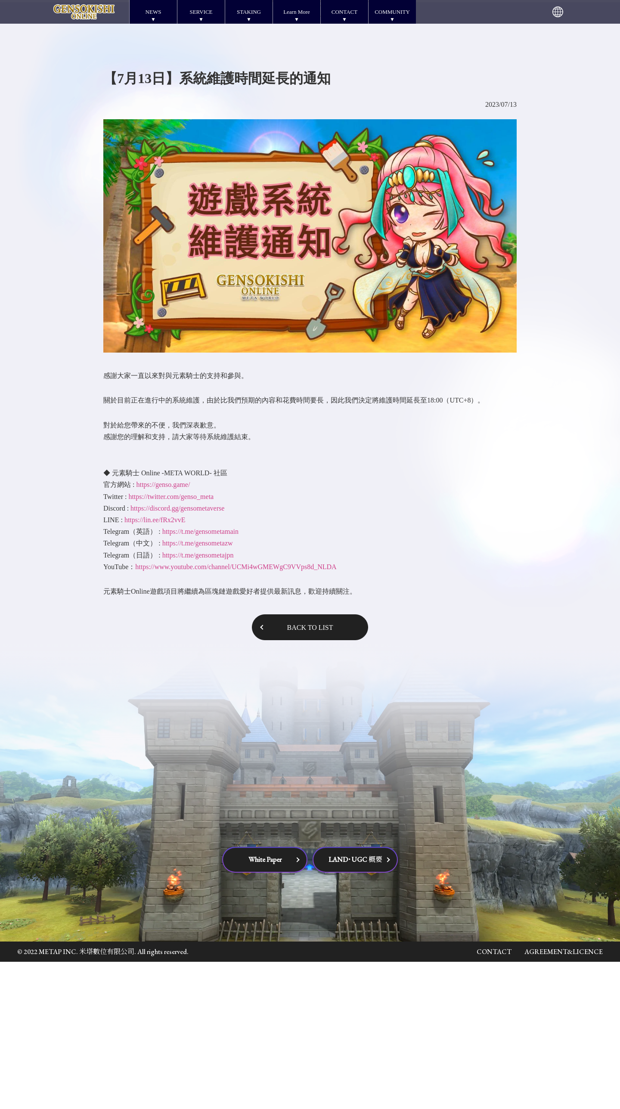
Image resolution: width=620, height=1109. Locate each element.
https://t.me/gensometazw (197, 690)
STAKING (249, 12)
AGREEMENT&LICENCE (563, 1098)
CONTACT (344, 12)
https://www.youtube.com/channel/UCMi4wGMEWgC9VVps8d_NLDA (235, 714)
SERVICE (200, 12)
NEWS (153, 12)
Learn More (296, 12)
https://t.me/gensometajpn (198, 702)
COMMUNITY (392, 12)
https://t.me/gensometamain (200, 678)
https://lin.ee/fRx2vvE (155, 667)
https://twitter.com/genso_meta (171, 643)
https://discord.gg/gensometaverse (177, 655)
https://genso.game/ (163, 631)
